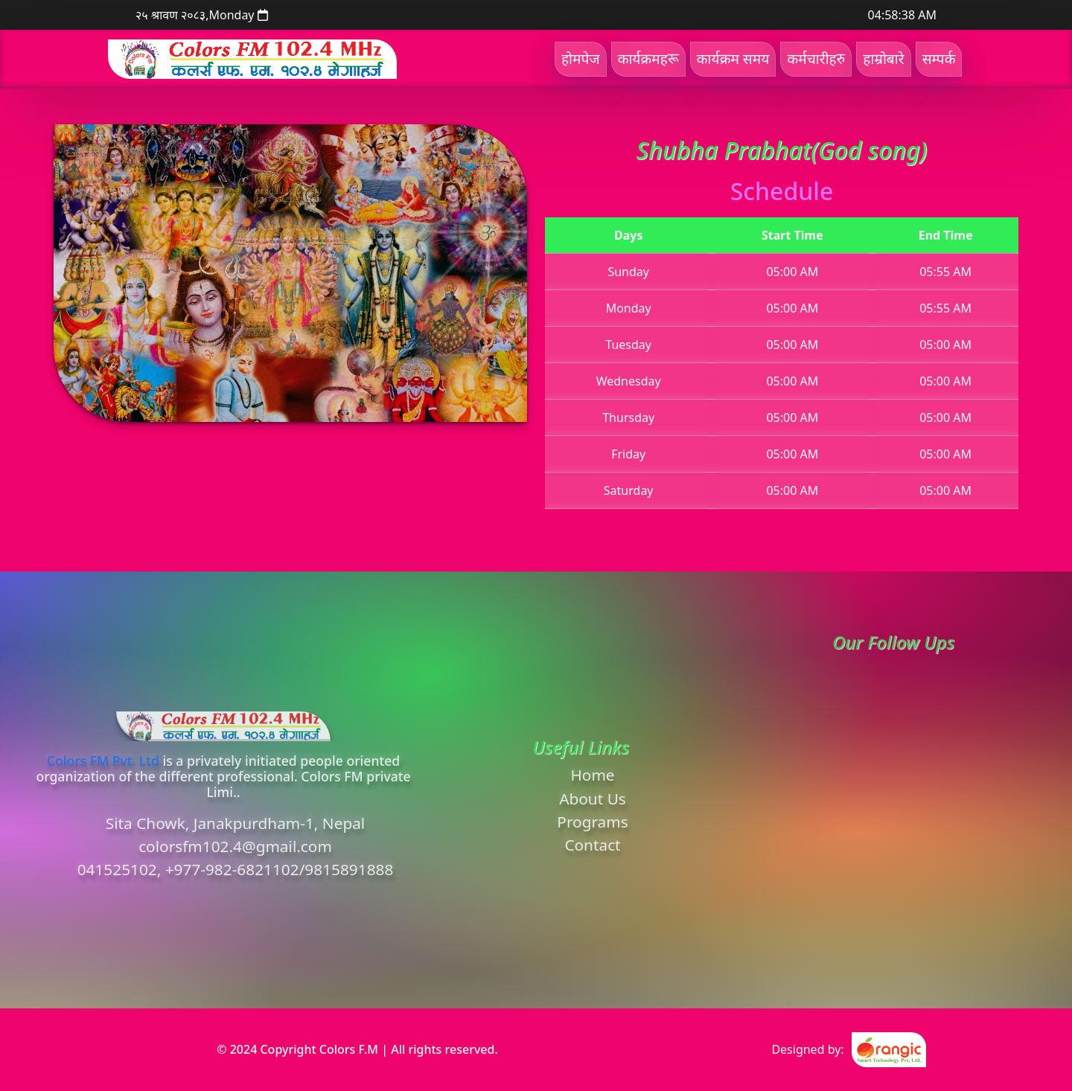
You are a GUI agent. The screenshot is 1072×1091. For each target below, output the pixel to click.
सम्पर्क (939, 58)
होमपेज (580, 58)
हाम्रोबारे (883, 58)
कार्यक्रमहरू (648, 58)
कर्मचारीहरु (816, 58)
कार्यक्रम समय (733, 58)
